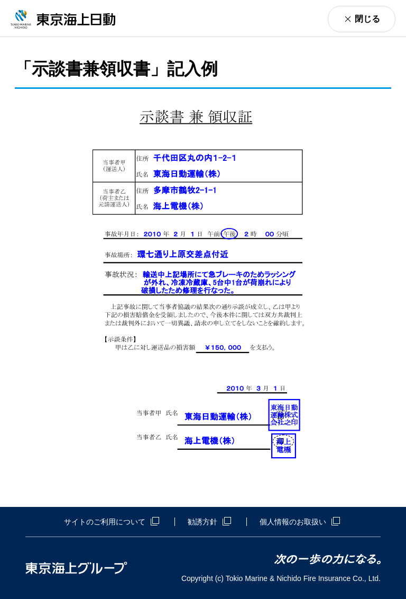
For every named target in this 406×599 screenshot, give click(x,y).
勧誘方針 (209, 522)
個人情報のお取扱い (300, 522)
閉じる (367, 18)
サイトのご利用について (111, 522)
